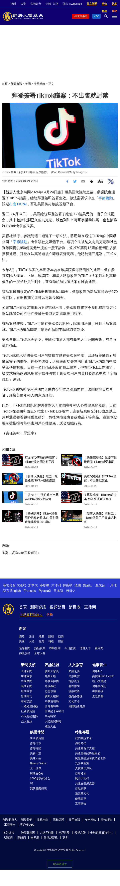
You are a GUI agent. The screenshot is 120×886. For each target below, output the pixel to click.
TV (97, 16)
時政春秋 (50, 686)
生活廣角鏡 (37, 738)
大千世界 (35, 768)
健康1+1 (97, 671)
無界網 (35, 837)
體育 (61, 641)
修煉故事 (80, 798)
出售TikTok (18, 204)
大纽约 (21, 585)
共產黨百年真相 (85, 748)
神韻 (13, 3)
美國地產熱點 (76, 706)
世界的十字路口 (54, 711)
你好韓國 (35, 748)
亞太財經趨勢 (29, 716)
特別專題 (82, 732)
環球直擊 (26, 676)
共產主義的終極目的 (87, 753)
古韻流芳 (74, 681)
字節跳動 (105, 198)
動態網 (21, 837)
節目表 (75, 607)
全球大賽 (39, 653)
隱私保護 (58, 819)
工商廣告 (80, 803)
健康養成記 (99, 686)
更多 (65, 837)
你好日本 (35, 743)
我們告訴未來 (83, 738)
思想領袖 (50, 691)
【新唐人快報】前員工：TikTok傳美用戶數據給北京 (100, 518)
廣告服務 (106, 819)
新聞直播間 (81, 16)
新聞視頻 (28, 665)
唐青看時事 (52, 706)
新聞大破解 (52, 696)
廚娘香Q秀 (36, 773)
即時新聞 (54, 648)
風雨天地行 (82, 778)
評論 (31, 636)
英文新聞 (92, 3)
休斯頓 (67, 585)
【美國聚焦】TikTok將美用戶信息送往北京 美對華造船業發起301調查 (42, 518)
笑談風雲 (74, 676)
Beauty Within (38, 763)
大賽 (23, 3)
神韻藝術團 (28, 832)
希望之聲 (80, 832)
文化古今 (74, 701)
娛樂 (61, 636)
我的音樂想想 (38, 788)
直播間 (90, 607)
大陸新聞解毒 (53, 721)
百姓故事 (80, 788)
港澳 (41, 636)
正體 (48, 3)
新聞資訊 (16, 83)
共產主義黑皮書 (85, 783)
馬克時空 (50, 716)
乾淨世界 (64, 832)
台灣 (41, 641)
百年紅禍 (80, 773)
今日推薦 (70, 648)
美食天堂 (35, 753)
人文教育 (75, 665)
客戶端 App (27, 824)
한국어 (70, 590)
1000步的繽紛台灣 (40, 781)
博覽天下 (85, 648)
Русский (45, 590)
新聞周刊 (26, 696)
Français (30, 590)
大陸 (31, 641)
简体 (55, 3)
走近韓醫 (97, 696)
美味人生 (35, 758)
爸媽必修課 (75, 696)
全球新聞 (26, 671)
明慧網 (8, 837)
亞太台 (100, 585)
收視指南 (42, 819)
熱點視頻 (39, 648)
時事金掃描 (52, 681)
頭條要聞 (24, 648)
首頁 (5, 83)
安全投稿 (90, 819)
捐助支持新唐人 (31, 614)
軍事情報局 (52, 701)
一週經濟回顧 (29, 706)
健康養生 (99, 665)
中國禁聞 (26, 681)
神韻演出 (24, 653)
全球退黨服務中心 (101, 832)
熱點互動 (50, 676)
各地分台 (36, 3)
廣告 (104, 3)
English (15, 590)
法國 (77, 585)
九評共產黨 (82, 763)
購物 (50, 614)
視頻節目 (57, 607)
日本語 (58, 590)
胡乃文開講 (99, 681)
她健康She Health (103, 676)
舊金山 (87, 585)
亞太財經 (26, 721)
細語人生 (50, 726)
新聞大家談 (52, 671)
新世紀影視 (51, 837)
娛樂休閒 (37, 732)
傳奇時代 (80, 743)
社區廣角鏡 (28, 711)
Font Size (100, 181)
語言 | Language (72, 3)
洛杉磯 (44, 585)
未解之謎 (74, 671)
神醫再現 (97, 691)
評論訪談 (52, 665)
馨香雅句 (74, 686)
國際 (22, 636)
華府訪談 (26, 701)
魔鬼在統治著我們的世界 (90, 758)
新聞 (22, 629)
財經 (51, 636)
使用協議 (74, 819)
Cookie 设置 (60, 863)
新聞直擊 (26, 691)
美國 (28, 83)
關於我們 (26, 819)
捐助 (114, 3)
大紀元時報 (47, 832)
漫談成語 (74, 691)
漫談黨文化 (82, 793)
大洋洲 (56, 585)
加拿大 (33, 585)
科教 (51, 641)
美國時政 (39, 83)
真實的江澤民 (83, 768)
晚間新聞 (26, 686)
